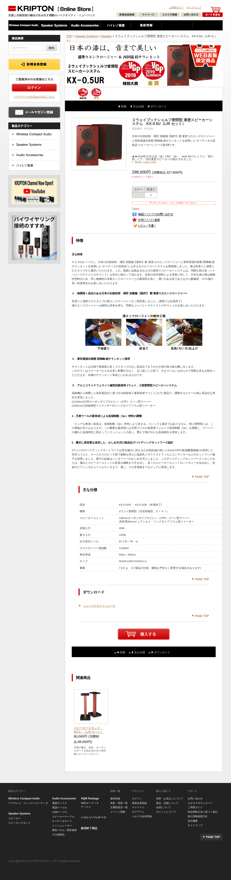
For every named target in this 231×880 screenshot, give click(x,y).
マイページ (138, 807)
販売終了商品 (89, 828)
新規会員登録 (139, 803)
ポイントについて (166, 811)
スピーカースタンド (19, 822)
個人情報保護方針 (198, 816)
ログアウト (138, 811)
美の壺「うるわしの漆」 (146, 162)
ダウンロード (158, 106)
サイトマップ (193, 7)
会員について (163, 807)
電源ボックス (59, 803)
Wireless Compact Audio (24, 798)
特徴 (123, 106)
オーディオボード (62, 821)
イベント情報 (117, 811)
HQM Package (90, 798)
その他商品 (58, 834)
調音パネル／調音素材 (64, 830)
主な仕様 (138, 106)
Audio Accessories (64, 798)
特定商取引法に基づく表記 (202, 811)
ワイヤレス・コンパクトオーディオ (28, 803)
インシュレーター (62, 825)
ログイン (137, 798)
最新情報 (115, 798)
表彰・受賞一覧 (119, 803)
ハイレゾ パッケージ (93, 817)
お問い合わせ (195, 798)
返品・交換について (167, 803)
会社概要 (193, 820)
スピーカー (14, 818)
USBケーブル (59, 812)
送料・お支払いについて (169, 798)
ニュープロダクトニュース (99, 605)
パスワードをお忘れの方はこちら (34, 96)
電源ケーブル (59, 807)
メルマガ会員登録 (142, 816)
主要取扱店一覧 (119, 807)
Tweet (135, 208)
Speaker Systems (86, 36)
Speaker (106, 36)
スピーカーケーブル (63, 816)
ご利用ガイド (176, 7)
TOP (69, 36)
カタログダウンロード (200, 803)
